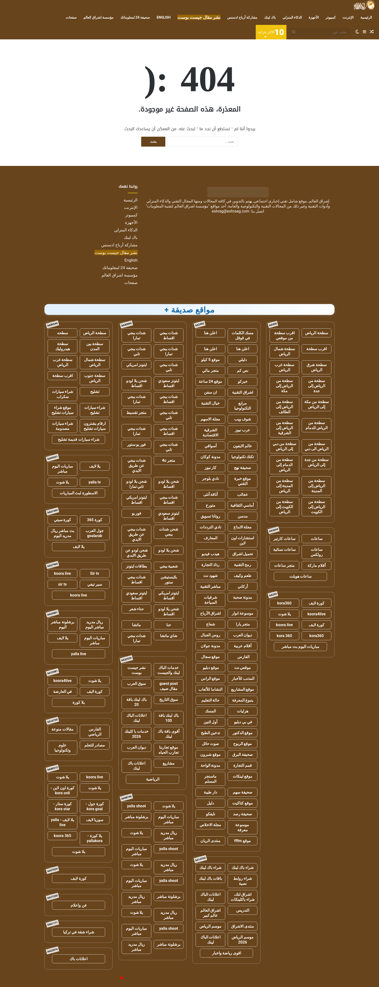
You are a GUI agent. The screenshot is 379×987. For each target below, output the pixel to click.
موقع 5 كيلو (210, 359)
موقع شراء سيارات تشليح (62, 410)
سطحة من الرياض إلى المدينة (316, 485)
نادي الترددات (210, 527)
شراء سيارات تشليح (94, 410)
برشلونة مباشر (136, 817)
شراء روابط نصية (242, 881)
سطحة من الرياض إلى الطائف (284, 406)
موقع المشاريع (242, 689)
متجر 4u (168, 460)
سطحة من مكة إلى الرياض (316, 404)
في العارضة (62, 691)
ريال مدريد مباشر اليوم (94, 624)
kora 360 (284, 635)
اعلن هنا (210, 333)
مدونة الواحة (210, 765)
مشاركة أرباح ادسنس (242, 17)
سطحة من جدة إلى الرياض (317, 462)
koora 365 (62, 835)
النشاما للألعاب (210, 689)
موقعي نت (242, 667)
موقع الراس (210, 678)
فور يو (136, 513)
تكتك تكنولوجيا (242, 456)
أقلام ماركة (316, 565)
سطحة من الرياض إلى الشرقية (284, 427)
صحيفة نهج (242, 467)
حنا (168, 625)
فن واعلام (79, 905)
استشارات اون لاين (242, 540)
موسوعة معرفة (242, 827)
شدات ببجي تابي (136, 351)
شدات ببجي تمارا (136, 335)
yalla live (78, 654)
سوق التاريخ (168, 699)
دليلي (242, 359)
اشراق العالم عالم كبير (210, 913)
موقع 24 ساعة (210, 381)
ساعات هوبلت (300, 576)
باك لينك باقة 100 (169, 718)
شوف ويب (242, 419)
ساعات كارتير (284, 538)
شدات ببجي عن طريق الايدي (136, 465)
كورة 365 (94, 520)
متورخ (210, 505)
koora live (284, 625)
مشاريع (169, 763)
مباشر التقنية (210, 586)
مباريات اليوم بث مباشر (300, 646)
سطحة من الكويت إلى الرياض (284, 506)
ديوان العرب (242, 635)
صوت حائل (210, 743)
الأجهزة (314, 17)
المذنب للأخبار (242, 678)
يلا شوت (284, 614)
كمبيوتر (331, 17)
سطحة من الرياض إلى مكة (284, 385)
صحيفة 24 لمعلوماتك (135, 17)
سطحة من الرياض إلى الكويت (316, 506)
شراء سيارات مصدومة (62, 426)
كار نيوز (210, 467)
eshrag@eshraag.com (230, 211)
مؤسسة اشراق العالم (98, 17)
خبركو (243, 381)
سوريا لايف (94, 819)
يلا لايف (95, 466)
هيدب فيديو (210, 554)
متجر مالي (210, 370)
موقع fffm (242, 840)
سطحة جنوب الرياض (94, 378)
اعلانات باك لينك (137, 766)
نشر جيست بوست (136, 670)
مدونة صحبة (242, 597)
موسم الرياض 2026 (243, 939)
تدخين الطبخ (210, 733)
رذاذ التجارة (210, 564)
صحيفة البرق (242, 754)
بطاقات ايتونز (136, 566)
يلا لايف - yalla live (62, 822)
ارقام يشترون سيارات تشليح (95, 426)
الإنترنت (348, 17)
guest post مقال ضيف (168, 686)
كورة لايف (317, 603)
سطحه (62, 333)
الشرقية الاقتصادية (210, 432)
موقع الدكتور (243, 733)
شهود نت (210, 575)
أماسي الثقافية (242, 505)
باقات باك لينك (210, 878)
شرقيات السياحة (210, 600)
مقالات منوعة (62, 729)
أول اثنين (211, 722)
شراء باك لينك (243, 867)
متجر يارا (242, 624)
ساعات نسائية (284, 549)
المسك (210, 711)
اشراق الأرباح (210, 613)
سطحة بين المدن (94, 346)
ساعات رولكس (317, 552)
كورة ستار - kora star (62, 806)
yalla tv (94, 482)
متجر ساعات (284, 565)
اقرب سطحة (316, 349)
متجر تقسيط (136, 412)
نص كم (242, 370)
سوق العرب (136, 683)
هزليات (242, 711)
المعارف (210, 538)
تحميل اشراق (242, 554)
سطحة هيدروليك (62, 346)
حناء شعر (136, 609)
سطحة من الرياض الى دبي (317, 446)
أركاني (243, 586)
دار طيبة (210, 792)
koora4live (316, 614)
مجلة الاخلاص (210, 825)
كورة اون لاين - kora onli (62, 790)
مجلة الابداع (242, 527)
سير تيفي (94, 584)
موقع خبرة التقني (242, 481)
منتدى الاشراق (242, 926)
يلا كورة (79, 702)
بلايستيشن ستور (168, 579)
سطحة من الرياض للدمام (317, 425)
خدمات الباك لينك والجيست (168, 670)
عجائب (242, 494)
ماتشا (136, 625)
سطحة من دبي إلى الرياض (284, 446)
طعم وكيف (243, 575)
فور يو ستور (136, 444)
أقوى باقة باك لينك (168, 734)
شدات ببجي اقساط (169, 335)
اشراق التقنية (242, 392)
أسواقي (210, 446)
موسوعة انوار (242, 613)
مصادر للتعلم (94, 745)
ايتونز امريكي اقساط (136, 500)
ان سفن (210, 392)
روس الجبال (210, 635)
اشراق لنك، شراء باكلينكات (243, 897)
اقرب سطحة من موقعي (284, 335)
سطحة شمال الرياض (284, 351)
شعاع (210, 624)
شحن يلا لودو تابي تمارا (136, 484)
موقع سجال (210, 656)
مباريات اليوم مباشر (168, 819)
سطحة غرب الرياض (284, 367)
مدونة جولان (210, 646)
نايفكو (210, 814)
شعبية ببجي (169, 566)
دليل (210, 803)
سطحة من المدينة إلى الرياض (284, 485)
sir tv (62, 584)
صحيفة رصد (242, 814)
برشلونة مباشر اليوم (62, 624)
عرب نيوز (242, 430)
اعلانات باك (78, 959)
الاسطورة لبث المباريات (79, 493)
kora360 (284, 603)
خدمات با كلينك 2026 (136, 734)
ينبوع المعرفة (242, 700)
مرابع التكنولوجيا (242, 406)
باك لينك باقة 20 (136, 702)
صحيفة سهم (242, 792)
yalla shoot (136, 806)
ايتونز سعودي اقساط (168, 383)
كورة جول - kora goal (94, 806)
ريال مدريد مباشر (168, 835)
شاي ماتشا (168, 635)
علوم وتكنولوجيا (62, 748)
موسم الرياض (210, 926)
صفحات (71, 17)
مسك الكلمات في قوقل (243, 335)
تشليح (94, 391)
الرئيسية (366, 17)
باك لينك (270, 17)
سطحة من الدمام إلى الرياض (284, 464)
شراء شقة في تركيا (78, 932)
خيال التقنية (210, 403)
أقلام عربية (242, 646)
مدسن (243, 516)
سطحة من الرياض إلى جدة (316, 385)
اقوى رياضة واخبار (226, 953)
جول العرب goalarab (95, 533)
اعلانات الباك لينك (210, 897)
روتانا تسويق (210, 516)
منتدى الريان (210, 840)
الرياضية (152, 779)
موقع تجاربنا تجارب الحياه (169, 750)
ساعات (316, 538)
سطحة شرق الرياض (316, 367)
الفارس (243, 656)
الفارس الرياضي (94, 732)
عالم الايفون (242, 446)
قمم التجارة (242, 765)
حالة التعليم (210, 700)
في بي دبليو (242, 722)
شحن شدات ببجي (168, 532)
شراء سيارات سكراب (62, 394)
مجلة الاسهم (210, 419)
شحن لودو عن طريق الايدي (136, 553)
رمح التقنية (242, 564)
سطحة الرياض (316, 333)
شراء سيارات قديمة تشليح (78, 439)
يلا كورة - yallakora (94, 838)
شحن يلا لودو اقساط (136, 383)
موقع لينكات (243, 776)
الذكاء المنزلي (292, 17)
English (163, 17)
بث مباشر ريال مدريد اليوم (62, 533)
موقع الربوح (242, 743)
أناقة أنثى (210, 494)
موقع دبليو (210, 667)
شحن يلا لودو (168, 550)
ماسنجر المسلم (210, 779)
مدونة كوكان (210, 456)
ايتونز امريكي (136, 364)
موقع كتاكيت (242, 803)
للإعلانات (113, 978)
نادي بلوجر (210, 478)
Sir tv (94, 573)
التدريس (242, 910)
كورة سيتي (62, 520)
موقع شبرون (210, 754)
